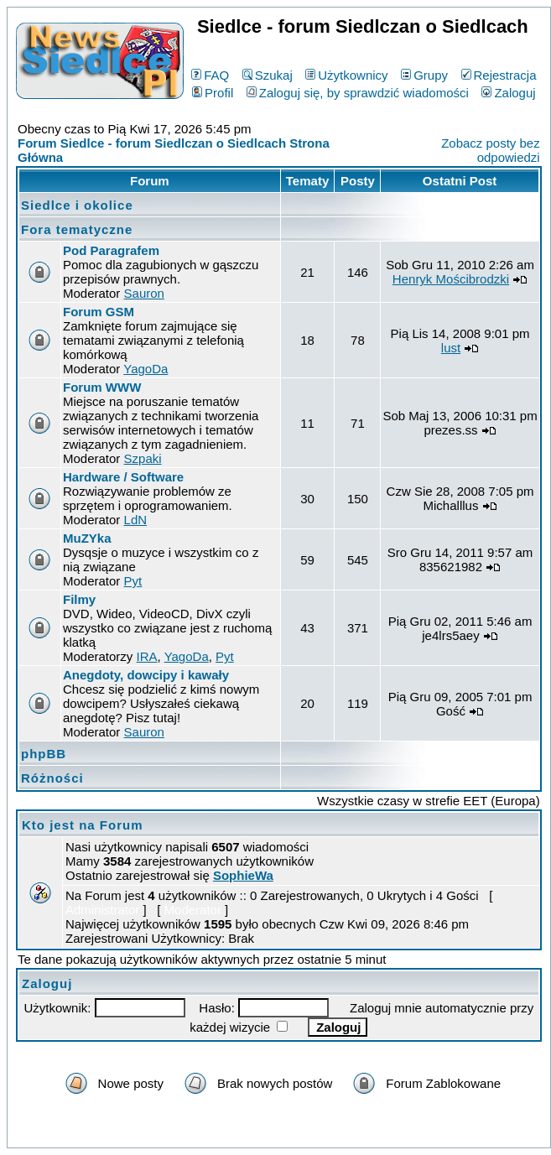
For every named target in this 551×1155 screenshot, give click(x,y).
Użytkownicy (346, 75)
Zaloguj (508, 93)
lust (450, 348)
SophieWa (243, 875)
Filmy (79, 599)
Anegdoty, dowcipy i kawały (146, 675)
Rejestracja (499, 75)
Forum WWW (102, 387)
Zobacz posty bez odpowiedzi (490, 150)
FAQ (210, 75)
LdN (136, 519)
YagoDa (145, 369)
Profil (212, 93)
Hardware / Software (123, 477)
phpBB (43, 754)
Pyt (133, 581)
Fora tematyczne (77, 229)
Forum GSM (98, 311)
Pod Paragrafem (111, 250)
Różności (52, 778)
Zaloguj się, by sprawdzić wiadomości (358, 93)
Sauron (144, 293)
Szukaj (267, 75)
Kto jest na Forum (82, 825)
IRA (147, 656)
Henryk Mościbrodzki (450, 279)
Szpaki (143, 458)
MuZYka (87, 538)
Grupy (424, 75)
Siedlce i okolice (77, 205)
